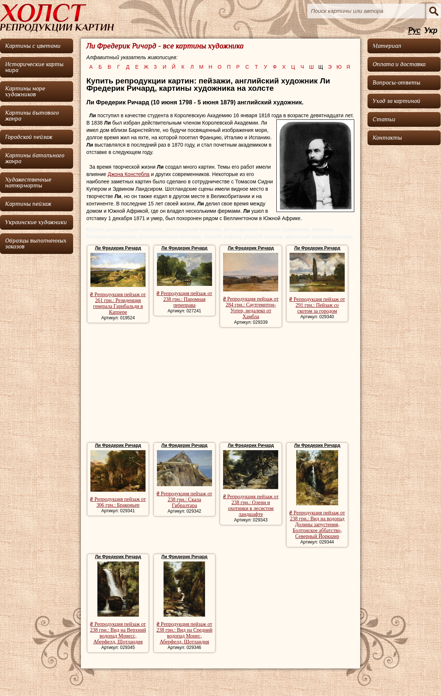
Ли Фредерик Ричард (118, 248)
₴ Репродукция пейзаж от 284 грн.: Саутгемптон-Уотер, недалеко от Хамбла (251, 307)
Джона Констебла (129, 174)
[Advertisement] (220, 385)
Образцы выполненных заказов (36, 244)
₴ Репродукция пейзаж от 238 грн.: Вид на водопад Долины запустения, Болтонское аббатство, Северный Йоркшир (317, 524)
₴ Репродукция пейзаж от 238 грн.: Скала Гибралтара (184, 499)
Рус (414, 30)
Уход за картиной (396, 101)
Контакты (387, 138)
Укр (430, 30)
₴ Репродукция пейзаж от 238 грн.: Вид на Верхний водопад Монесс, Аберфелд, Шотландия (118, 633)
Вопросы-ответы (396, 83)
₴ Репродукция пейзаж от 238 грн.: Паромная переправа (184, 299)
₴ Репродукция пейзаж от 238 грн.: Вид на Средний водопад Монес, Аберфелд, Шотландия (184, 633)
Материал (387, 46)
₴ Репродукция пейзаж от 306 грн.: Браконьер (118, 502)
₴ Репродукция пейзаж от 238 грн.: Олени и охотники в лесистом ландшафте (251, 505)
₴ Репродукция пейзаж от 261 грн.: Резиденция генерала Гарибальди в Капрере (118, 303)
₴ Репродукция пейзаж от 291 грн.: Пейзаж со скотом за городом (317, 305)
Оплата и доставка (399, 64)
